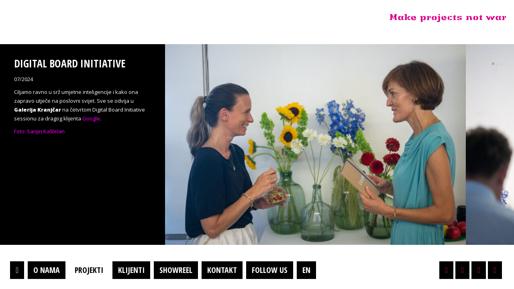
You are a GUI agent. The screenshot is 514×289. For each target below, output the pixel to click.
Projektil (57, 17)
